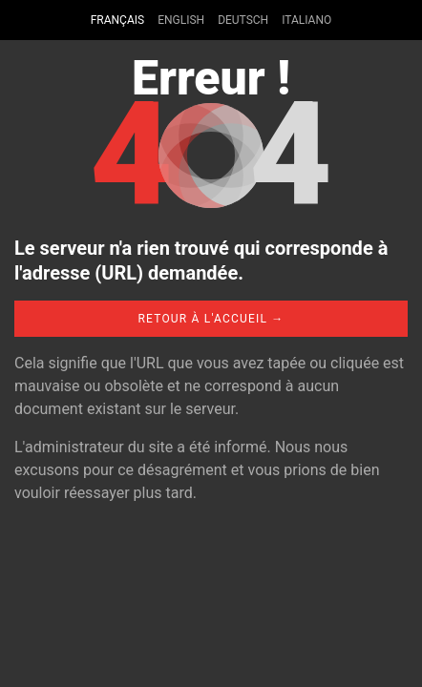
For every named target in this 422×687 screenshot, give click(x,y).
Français (117, 20)
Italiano (306, 20)
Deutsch (243, 20)
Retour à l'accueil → (210, 318)
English (181, 20)
